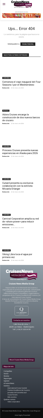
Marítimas (6, 110)
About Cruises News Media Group (22, 360)
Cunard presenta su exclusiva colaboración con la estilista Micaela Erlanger (17, 186)
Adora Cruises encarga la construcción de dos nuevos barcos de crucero (21, 117)
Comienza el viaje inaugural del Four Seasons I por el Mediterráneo (21, 83)
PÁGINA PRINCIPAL (28, 44)
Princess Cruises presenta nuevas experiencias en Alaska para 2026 (20, 152)
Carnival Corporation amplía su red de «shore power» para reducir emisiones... (20, 221)
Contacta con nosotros (21, 320)
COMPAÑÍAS (6, 78)
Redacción (5, 88)
